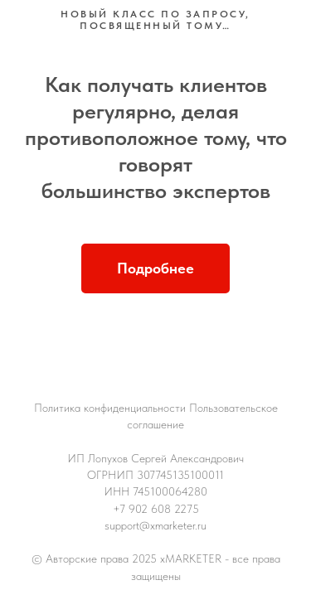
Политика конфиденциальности (110, 407)
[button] (155, 268)
